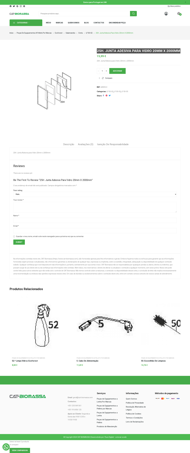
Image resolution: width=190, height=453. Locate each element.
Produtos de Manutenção (107, 426)
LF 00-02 (110, 91)
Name (16, 216)
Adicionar (117, 71)
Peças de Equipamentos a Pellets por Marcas (28, 358)
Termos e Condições (134, 418)
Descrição (68, 144)
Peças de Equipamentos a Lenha (107, 414)
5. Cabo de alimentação (87, 361)
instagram (21, 6)
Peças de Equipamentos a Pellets (107, 421)
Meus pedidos (175, 6)
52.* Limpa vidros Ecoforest (25, 361)
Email (16, 226)
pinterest (24, 6)
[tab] (69, 144)
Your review (18, 200)
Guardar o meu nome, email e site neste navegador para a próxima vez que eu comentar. (50, 236)
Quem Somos (131, 399)
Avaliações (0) (85, 144)
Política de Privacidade (135, 403)
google (17, 6)
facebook (11, 6)
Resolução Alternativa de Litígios (136, 408)
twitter (14, 6)
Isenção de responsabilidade (113, 144)
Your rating (17, 190)
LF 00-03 (117, 91)
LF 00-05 (125, 91)
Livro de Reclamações (135, 422)
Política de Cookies (133, 414)
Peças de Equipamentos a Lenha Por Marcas (107, 400)
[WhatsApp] (6, 447)
